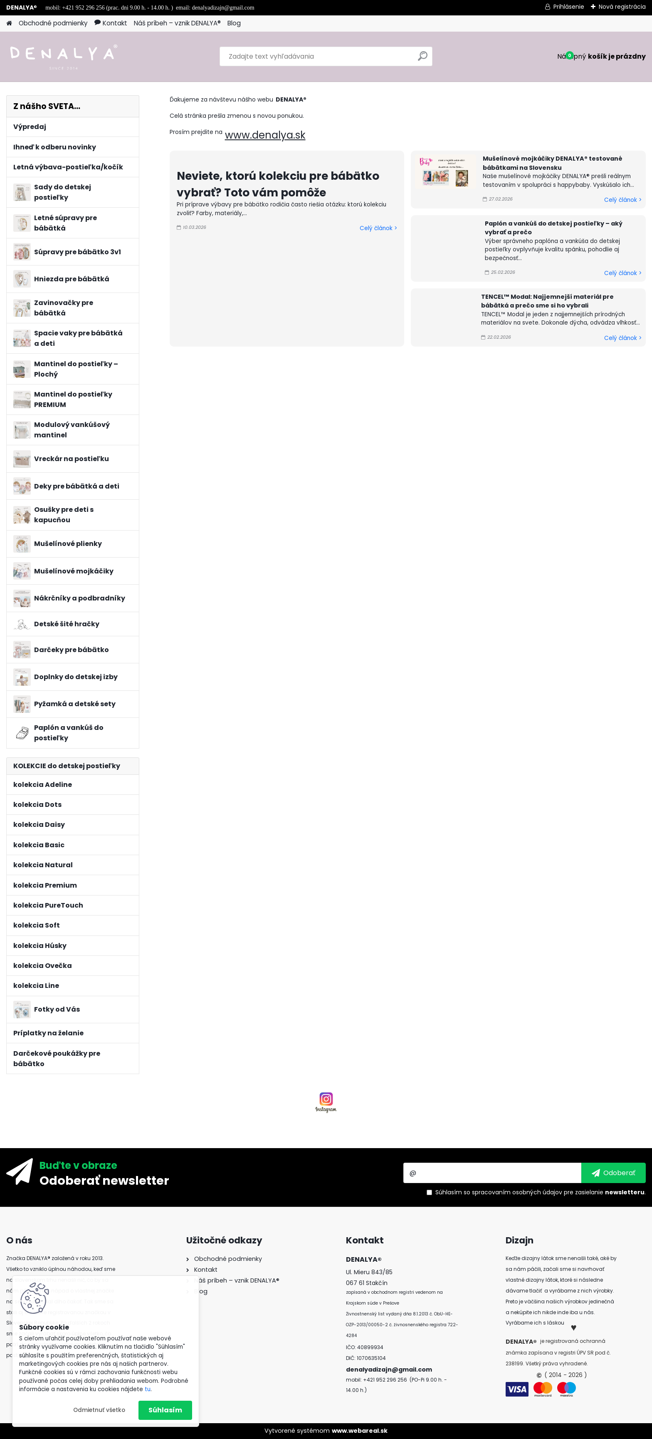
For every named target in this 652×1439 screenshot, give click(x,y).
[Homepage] (9, 23)
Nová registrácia (622, 6)
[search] (422, 59)
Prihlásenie (568, 6)
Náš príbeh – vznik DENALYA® (177, 23)
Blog (234, 23)
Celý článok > (378, 228)
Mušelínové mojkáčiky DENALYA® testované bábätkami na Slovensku (552, 163)
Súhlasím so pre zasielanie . (540, 1192)
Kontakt (110, 23)
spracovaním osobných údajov (517, 1192)
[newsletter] (613, 1172)
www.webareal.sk (360, 1431)
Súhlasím (165, 1410)
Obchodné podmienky (53, 23)
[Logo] (63, 56)
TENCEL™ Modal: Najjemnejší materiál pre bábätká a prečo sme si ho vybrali (547, 301)
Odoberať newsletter (104, 1180)
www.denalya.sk (265, 135)
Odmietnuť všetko (99, 1410)
